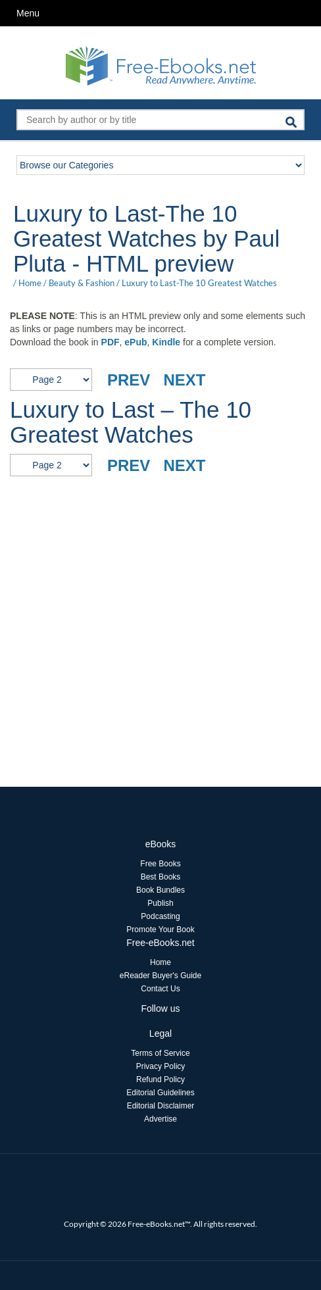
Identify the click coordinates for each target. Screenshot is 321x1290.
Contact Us (160, 988)
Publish (160, 903)
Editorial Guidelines (160, 1092)
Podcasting (160, 916)
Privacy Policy (160, 1066)
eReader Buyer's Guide (160, 975)
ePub (135, 342)
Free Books (160, 863)
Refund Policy (160, 1079)
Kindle (166, 342)
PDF (110, 342)
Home (29, 283)
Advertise (160, 1119)
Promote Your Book (160, 929)
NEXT (184, 380)
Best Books (161, 876)
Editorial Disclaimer (161, 1105)
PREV (128, 380)
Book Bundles (160, 890)
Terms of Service (160, 1053)
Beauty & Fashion (81, 283)
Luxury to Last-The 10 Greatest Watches (199, 283)
